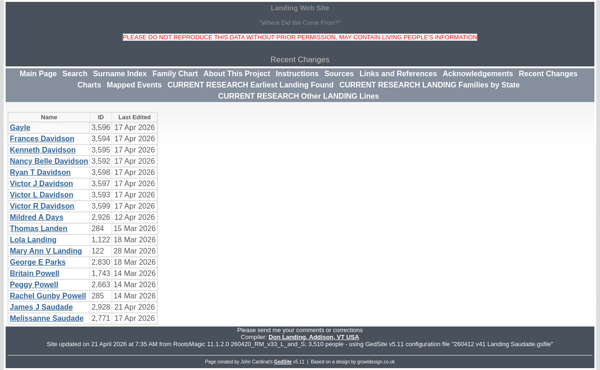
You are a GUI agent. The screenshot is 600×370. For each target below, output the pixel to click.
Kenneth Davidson (42, 150)
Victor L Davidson (41, 195)
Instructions (297, 74)
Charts (89, 85)
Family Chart (175, 74)
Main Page (38, 74)
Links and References (398, 74)
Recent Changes (548, 74)
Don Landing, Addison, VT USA (314, 337)
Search (74, 74)
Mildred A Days (36, 217)
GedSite (283, 361)
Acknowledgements (477, 74)
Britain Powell (35, 273)
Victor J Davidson (41, 184)
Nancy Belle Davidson (49, 161)
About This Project (236, 74)
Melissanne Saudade (46, 318)
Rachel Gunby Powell (48, 296)
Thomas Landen (39, 228)
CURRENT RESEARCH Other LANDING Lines (298, 96)
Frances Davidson (42, 139)
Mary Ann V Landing (46, 251)
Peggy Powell (34, 285)
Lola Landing (33, 240)
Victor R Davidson (42, 206)
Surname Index (120, 74)
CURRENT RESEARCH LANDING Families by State (429, 85)
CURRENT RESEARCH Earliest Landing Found (250, 85)
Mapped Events (134, 85)
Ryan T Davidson (40, 172)
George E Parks (38, 262)
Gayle (20, 127)
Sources (339, 74)
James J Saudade (41, 307)
